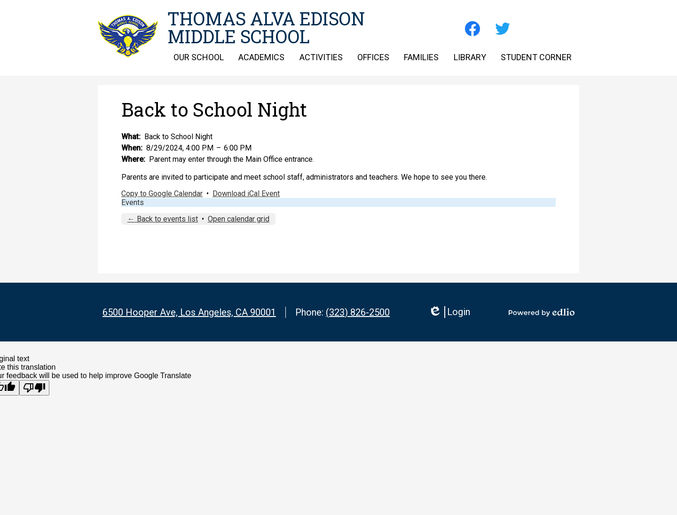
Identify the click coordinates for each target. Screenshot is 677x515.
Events (132, 202)
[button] (198, 57)
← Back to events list (162, 218)
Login (449, 312)
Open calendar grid (238, 218)
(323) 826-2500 (358, 312)
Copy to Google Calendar (162, 193)
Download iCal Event (246, 193)
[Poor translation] (34, 388)
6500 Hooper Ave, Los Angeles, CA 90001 (189, 312)
